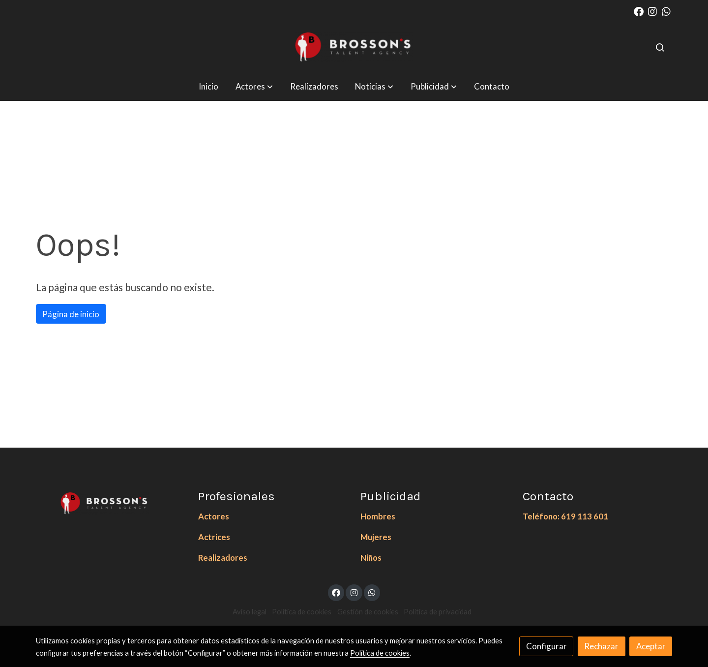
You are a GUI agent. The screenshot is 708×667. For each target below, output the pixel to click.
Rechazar (601, 646)
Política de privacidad (438, 611)
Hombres (377, 516)
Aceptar (651, 646)
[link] (354, 47)
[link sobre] (110, 502)
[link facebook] (639, 11)
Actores (213, 516)
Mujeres (375, 537)
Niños (371, 557)
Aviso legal (249, 611)
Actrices (214, 537)
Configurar (546, 646)
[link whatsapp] (666, 11)
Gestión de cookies (367, 611)
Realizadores (222, 557)
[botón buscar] (659, 47)
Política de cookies (301, 611)
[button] (254, 86)
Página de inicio (70, 314)
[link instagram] (652, 11)
